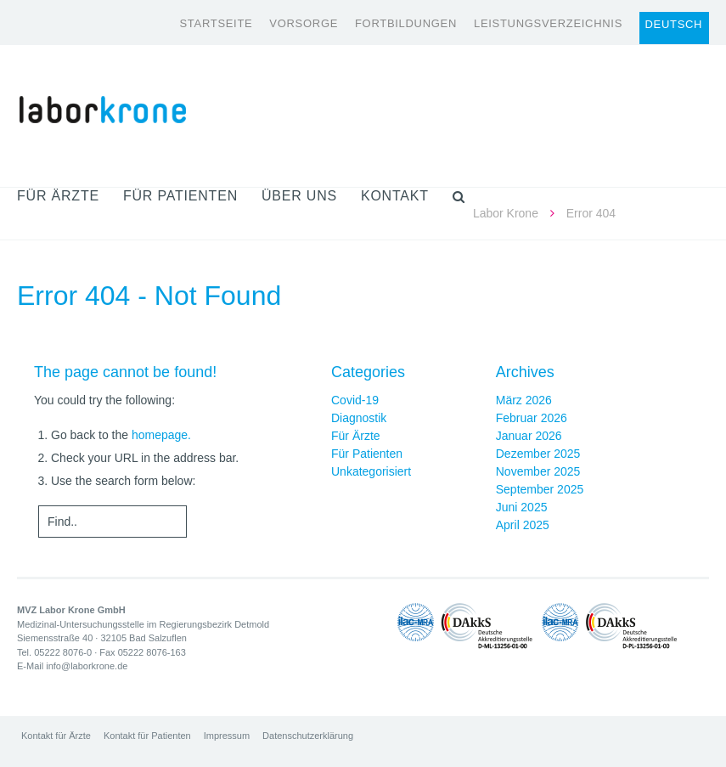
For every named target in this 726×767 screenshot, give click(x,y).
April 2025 (522, 525)
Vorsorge (303, 23)
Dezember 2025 (538, 453)
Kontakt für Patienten (147, 735)
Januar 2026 (529, 436)
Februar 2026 (531, 418)
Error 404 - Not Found (149, 295)
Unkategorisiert (371, 471)
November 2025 (538, 471)
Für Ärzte (355, 436)
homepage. (161, 435)
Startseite (215, 23)
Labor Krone (505, 213)
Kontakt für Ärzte (56, 735)
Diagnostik (358, 418)
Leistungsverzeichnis (548, 23)
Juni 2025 (522, 507)
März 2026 (524, 400)
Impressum (227, 735)
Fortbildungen (406, 23)
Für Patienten (366, 453)
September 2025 (540, 489)
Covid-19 (355, 400)
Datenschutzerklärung (307, 735)
